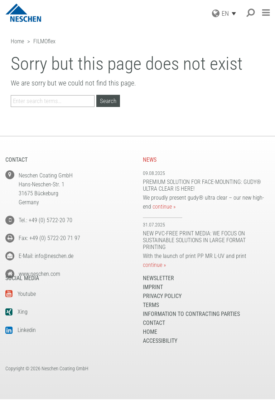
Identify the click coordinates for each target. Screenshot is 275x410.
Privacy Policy (162, 306)
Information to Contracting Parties (191, 324)
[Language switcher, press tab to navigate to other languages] (231, 13)
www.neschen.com (39, 273)
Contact (154, 333)
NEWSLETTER (158, 288)
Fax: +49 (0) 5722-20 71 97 (49, 238)
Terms (151, 315)
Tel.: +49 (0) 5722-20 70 (45, 220)
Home (150, 342)
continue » (164, 206)
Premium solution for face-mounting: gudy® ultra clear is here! (202, 185)
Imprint (153, 297)
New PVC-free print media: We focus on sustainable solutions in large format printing (194, 240)
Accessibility (160, 351)
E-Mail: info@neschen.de (46, 256)
